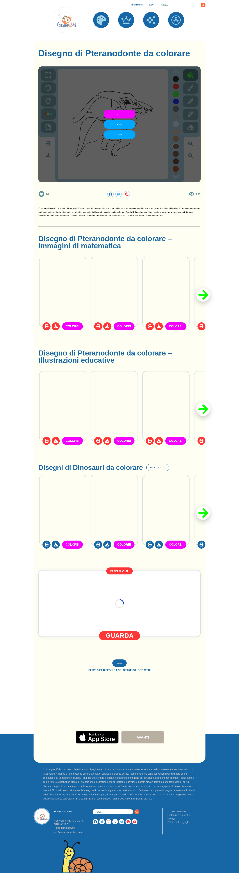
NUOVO (151, 30)
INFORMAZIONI (137, 5)
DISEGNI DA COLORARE (101, 32)
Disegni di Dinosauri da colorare (94, 467)
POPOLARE (126, 30)
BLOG (151, 5)
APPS (176, 30)
